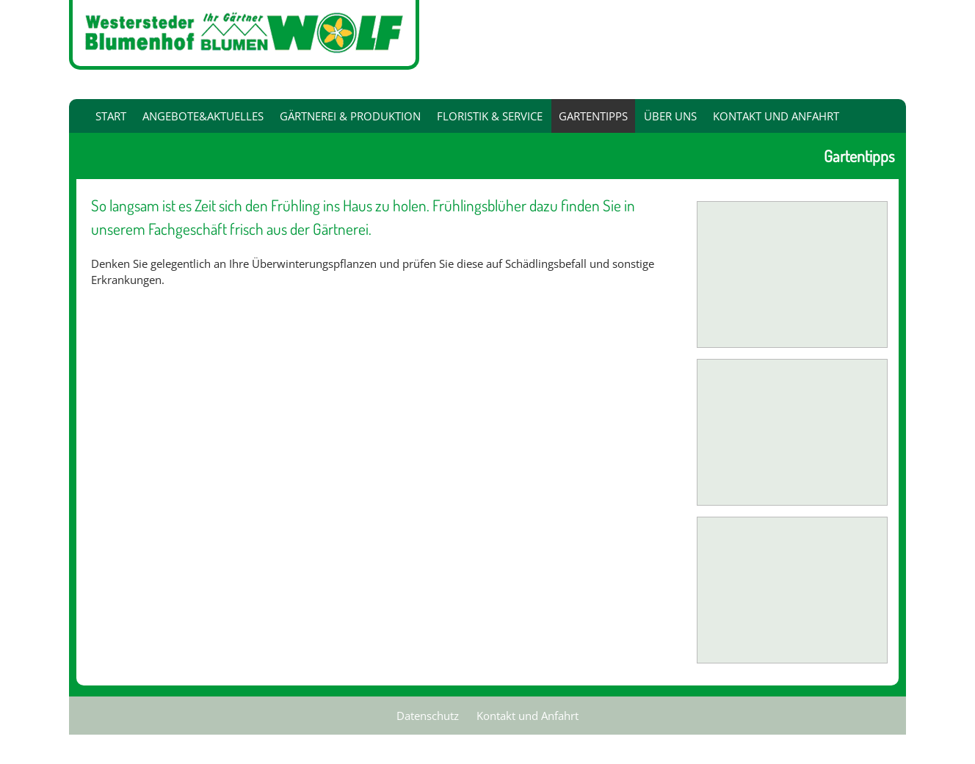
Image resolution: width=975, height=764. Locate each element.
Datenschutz (427, 715)
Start (110, 116)
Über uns (670, 116)
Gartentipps (593, 116)
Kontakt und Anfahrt (776, 116)
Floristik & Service (490, 116)
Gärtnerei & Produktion (350, 116)
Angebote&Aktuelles (203, 116)
